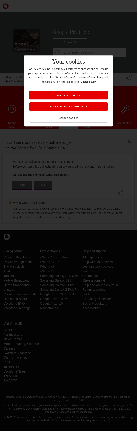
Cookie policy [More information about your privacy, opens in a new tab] (88, 81)
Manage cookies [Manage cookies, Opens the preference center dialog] (68, 118)
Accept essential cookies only (68, 106)
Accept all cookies (68, 95)
